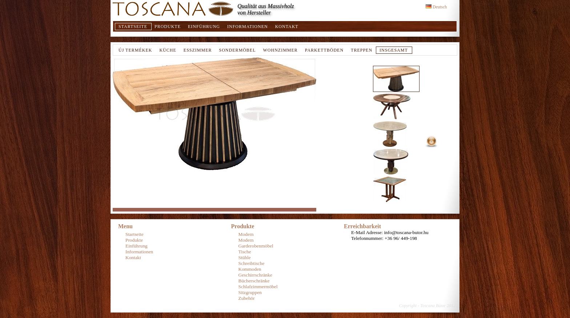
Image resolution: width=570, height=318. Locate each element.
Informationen (247, 26)
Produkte (167, 26)
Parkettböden (324, 50)
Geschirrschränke (255, 275)
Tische (244, 251)
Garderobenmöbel (255, 246)
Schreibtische (251, 263)
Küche (167, 50)
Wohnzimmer (280, 50)
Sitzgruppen (250, 292)
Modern (246, 234)
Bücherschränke (254, 280)
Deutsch (436, 6)
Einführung (204, 26)
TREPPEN (361, 50)
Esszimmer (198, 50)
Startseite (133, 26)
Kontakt (286, 26)
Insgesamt (394, 50)
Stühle (244, 257)
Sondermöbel (237, 50)
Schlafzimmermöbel (258, 286)
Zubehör (246, 298)
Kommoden (249, 269)
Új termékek (135, 50)
